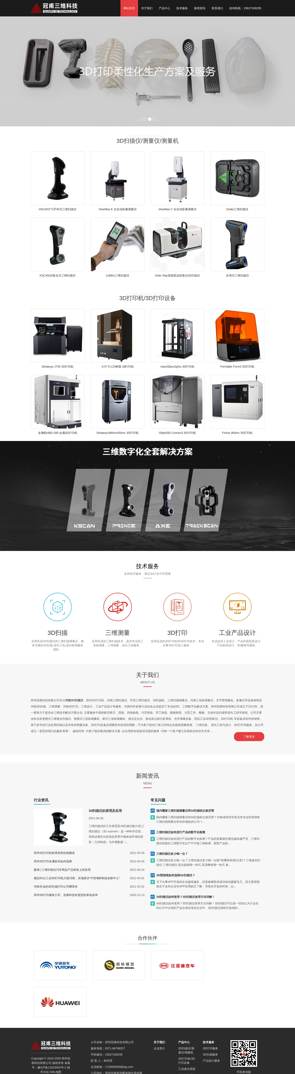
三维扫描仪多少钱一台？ (172, 852)
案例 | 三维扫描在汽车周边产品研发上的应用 (62, 868)
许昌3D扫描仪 (129, 1070)
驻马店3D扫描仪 (136, 1066)
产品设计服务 (211, 1023)
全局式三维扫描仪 (237, 275)
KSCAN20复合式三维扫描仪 (58, 275)
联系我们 (217, 8)
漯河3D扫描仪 (109, 1070)
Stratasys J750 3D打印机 (58, 366)
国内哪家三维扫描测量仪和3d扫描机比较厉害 (185, 809)
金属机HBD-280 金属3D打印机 (57, 432)
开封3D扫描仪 (195, 1066)
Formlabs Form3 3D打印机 (237, 366)
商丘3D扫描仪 (95, 1066)
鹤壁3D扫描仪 (190, 1070)
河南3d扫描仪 (214, 1066)
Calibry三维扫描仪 (117, 275)
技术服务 (182, 8)
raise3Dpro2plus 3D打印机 (177, 366)
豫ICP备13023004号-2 (51, 1030)
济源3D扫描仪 (209, 1070)
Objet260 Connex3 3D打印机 (177, 432)
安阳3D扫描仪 (229, 1070)
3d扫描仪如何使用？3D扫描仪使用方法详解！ (185, 895)
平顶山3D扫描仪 (88, 1070)
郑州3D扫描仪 (115, 1066)
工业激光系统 (186, 1031)
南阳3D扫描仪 (67, 1070)
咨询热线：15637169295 (245, 8)
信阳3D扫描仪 (156, 1066)
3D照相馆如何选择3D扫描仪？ (175, 874)
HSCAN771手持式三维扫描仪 (57, 209)
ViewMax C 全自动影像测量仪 (177, 209)
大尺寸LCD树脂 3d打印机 (117, 366)
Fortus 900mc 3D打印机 (237, 432)
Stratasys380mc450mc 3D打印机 (117, 432)
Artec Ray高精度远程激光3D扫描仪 (177, 275)
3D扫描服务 (210, 1017)
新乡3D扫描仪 (76, 1066)
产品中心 (164, 8)
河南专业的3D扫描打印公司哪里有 (56, 885)
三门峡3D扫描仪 (150, 1070)
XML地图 (55, 1034)
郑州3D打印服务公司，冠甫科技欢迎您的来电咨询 (66, 894)
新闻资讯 (199, 8)
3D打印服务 (210, 1011)
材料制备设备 (186, 1037)
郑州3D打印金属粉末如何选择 (53, 860)
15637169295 (114, 1017)
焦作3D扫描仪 (170, 1070)
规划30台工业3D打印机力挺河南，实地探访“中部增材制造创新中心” (77, 877)
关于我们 (147, 8)
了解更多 (250, 736)
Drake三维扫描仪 (237, 209)
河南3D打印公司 (252, 1066)
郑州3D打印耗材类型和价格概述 (54, 851)
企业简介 (159, 1011)
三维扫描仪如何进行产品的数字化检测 (180, 831)
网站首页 (129, 8)
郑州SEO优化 (176, 1066)
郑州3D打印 (233, 1066)
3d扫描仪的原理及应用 (105, 809)
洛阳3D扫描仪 (56, 1066)
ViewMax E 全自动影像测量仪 (118, 209)
